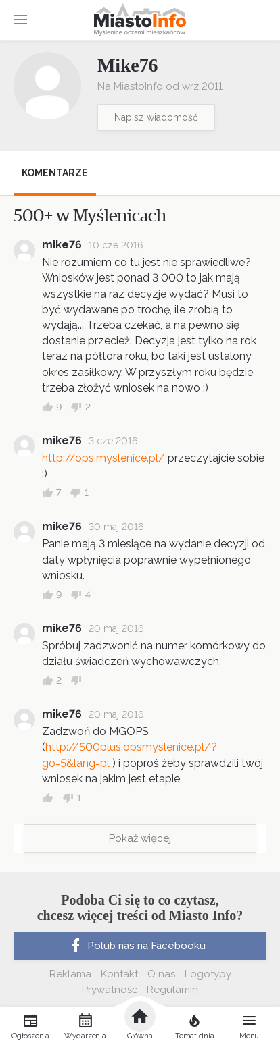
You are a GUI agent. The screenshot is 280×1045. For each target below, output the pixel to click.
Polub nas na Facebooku (137, 946)
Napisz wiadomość (156, 117)
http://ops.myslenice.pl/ (103, 458)
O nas (161, 974)
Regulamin (172, 990)
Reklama (70, 974)
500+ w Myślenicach (90, 216)
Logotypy (208, 974)
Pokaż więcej (140, 838)
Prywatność (109, 990)
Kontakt (119, 974)
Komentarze (55, 172)
